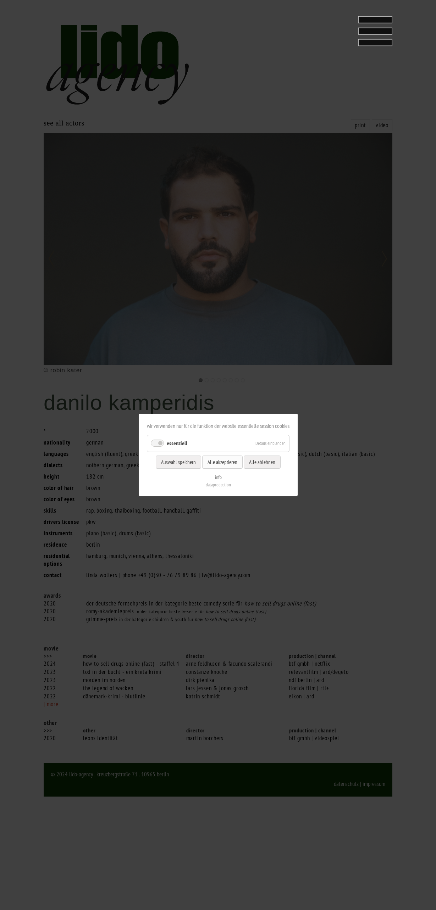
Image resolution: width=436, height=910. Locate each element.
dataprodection (218, 485)
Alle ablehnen (262, 462)
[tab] (348, 26)
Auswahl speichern (178, 462)
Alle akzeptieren (222, 462)
